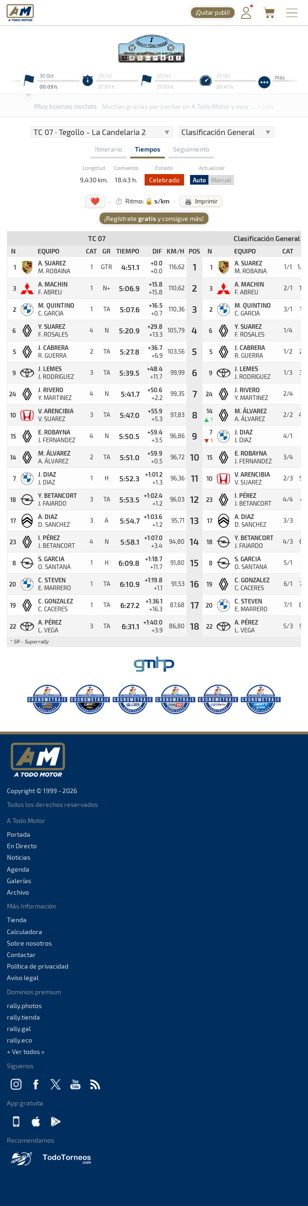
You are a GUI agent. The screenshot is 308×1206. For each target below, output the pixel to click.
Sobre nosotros (29, 943)
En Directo (22, 846)
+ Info (266, 106)
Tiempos (147, 149)
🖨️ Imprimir (201, 201)
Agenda (18, 869)
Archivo (18, 892)
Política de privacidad (37, 966)
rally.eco (19, 1040)
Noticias (18, 857)
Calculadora (24, 931)
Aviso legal (23, 977)
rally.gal (19, 1028)
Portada (18, 834)
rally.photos (24, 1005)
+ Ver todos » (26, 1051)
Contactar (21, 954)
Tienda (17, 920)
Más (280, 77)
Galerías (19, 881)
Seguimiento (191, 149)
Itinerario (108, 149)
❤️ (95, 201)
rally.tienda (23, 1017)
